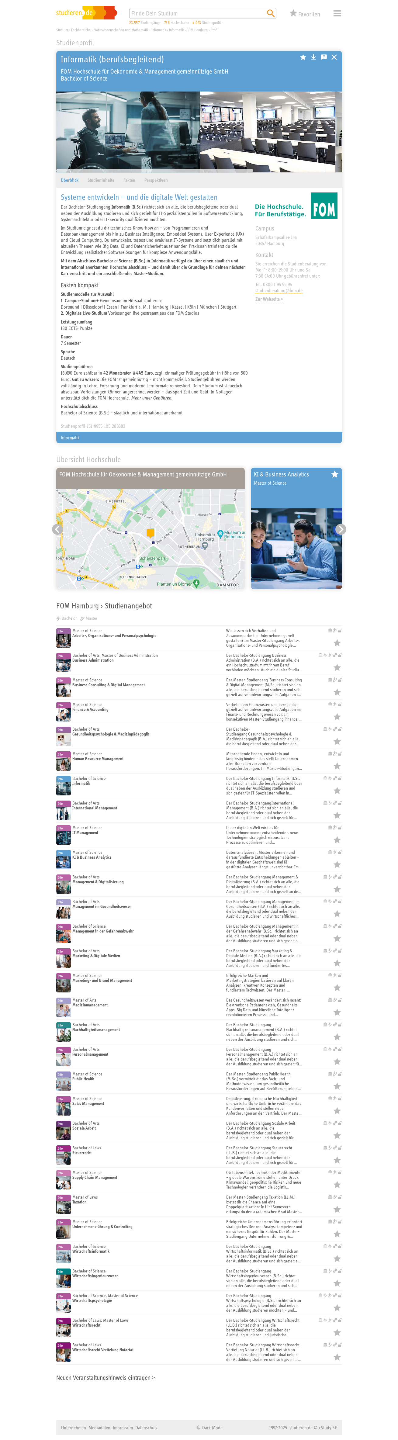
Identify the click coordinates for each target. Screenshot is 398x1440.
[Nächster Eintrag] (341, 529)
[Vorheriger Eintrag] (57, 529)
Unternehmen (73, 1427)
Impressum (123, 1427)
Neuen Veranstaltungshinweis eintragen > (105, 1377)
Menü (337, 13)
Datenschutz (146, 1427)
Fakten (129, 180)
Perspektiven (156, 180)
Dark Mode (212, 1427)
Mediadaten (99, 1427)
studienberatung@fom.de (279, 290)
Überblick (69, 180)
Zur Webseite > (269, 299)
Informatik (70, 437)
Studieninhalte (101, 180)
